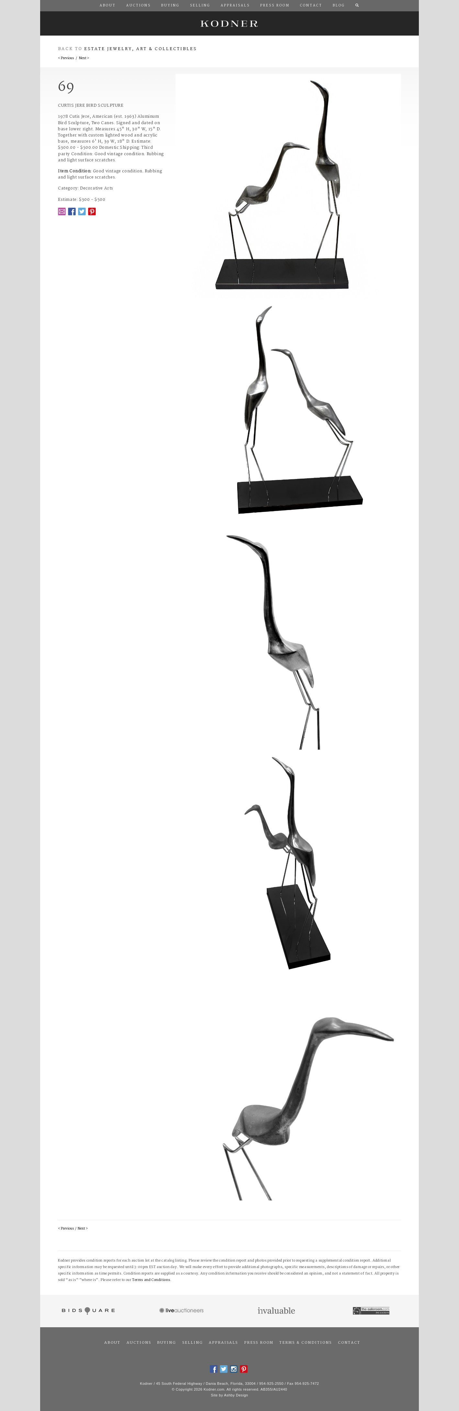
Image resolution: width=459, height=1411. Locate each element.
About (112, 1343)
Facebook (72, 211)
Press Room (259, 1343)
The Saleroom (371, 1311)
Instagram (234, 1369)
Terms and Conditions (151, 1280)
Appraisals (223, 1343)
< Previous (66, 58)
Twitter (82, 211)
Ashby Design (236, 1395)
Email (62, 211)
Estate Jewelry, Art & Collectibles (140, 49)
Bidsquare (87, 1311)
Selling (192, 1343)
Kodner (229, 23)
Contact (349, 1343)
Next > (84, 58)
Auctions (139, 1343)
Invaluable (276, 1311)
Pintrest (92, 211)
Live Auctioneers (182, 1311)
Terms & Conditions (305, 1343)
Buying (166, 1343)
